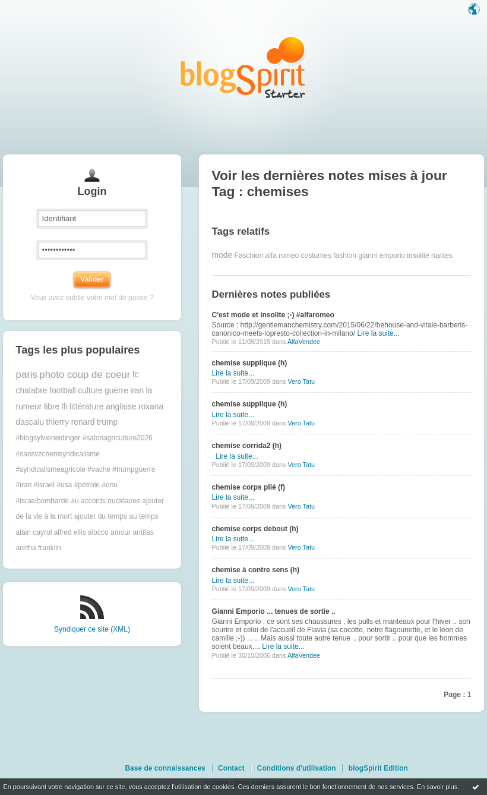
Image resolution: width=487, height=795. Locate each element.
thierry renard (70, 422)
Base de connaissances (165, 768)
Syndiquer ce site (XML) (92, 629)
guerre (116, 390)
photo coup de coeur (84, 374)
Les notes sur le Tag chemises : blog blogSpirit (243, 67)
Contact (231, 768)
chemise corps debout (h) (255, 529)
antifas (142, 532)
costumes (316, 255)
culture (90, 390)
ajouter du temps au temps (116, 516)
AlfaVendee (303, 341)
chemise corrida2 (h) (247, 445)
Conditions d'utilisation (296, 768)
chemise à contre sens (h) (255, 570)
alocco (98, 532)
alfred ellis (70, 532)
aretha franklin (38, 548)
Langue (475, 10)
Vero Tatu (300, 381)
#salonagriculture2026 (118, 438)
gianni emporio (381, 255)
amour (120, 532)
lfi (65, 406)
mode (222, 255)
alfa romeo (282, 255)
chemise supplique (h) (249, 363)
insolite (418, 255)
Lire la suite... (378, 333)
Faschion (248, 255)
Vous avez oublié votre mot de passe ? (92, 298)
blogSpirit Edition (378, 768)
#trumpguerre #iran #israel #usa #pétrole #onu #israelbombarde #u (86, 485)
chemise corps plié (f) (248, 487)
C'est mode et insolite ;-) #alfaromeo (273, 315)
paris (26, 374)
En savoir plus (437, 786)
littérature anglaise (103, 406)
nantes (442, 255)
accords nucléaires (110, 501)
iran (137, 390)
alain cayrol (34, 532)
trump (107, 422)
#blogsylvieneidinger (48, 438)
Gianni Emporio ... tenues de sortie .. (274, 611)
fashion (344, 255)
